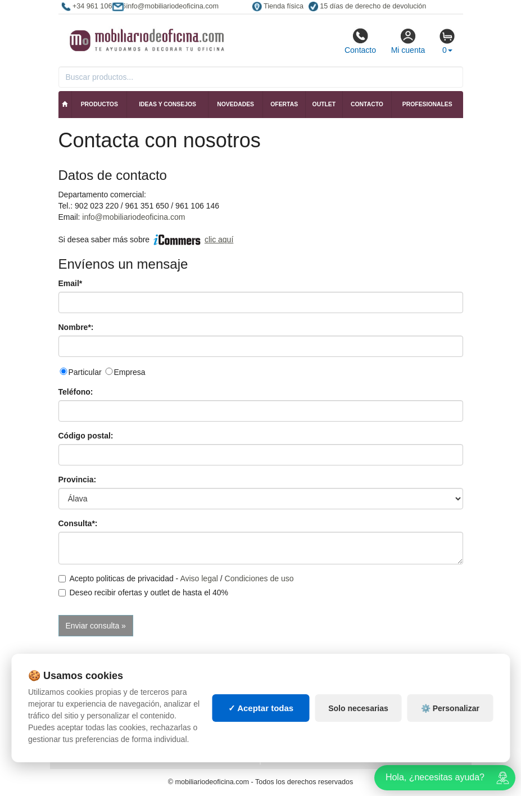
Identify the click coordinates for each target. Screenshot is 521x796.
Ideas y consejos (167, 104)
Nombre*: (76, 327)
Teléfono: (75, 391)
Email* (70, 283)
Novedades (235, 104)
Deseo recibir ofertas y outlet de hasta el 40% (143, 592)
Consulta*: (78, 523)
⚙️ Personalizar (450, 708)
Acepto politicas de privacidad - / (176, 578)
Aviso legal (199, 578)
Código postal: (86, 435)
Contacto (360, 41)
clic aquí (219, 239)
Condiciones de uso (259, 578)
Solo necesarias (358, 708)
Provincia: (77, 479)
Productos (99, 104)
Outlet (324, 104)
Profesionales (427, 104)
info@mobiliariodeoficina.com (133, 216)
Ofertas (284, 104)
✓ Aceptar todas (261, 708)
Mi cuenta (408, 41)
